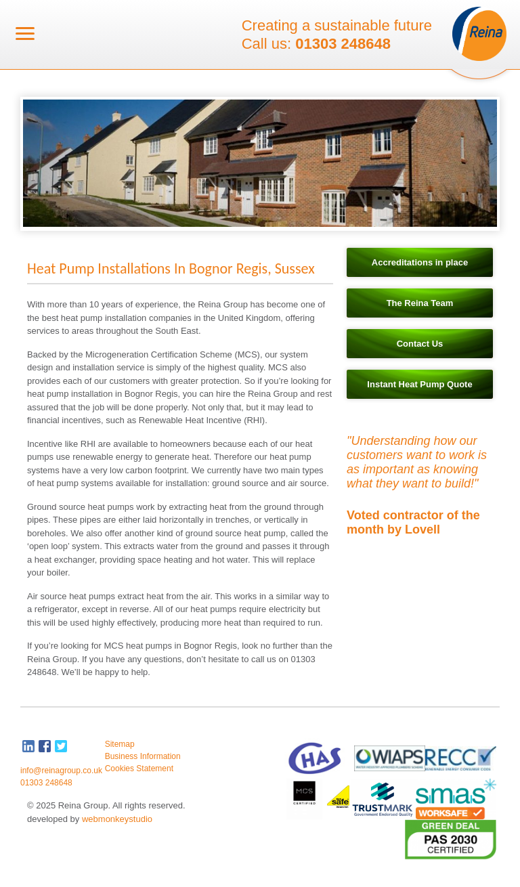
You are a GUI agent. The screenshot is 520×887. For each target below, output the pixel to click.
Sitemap (120, 744)
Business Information (143, 756)
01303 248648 (343, 44)
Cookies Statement (139, 768)
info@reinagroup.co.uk (61, 770)
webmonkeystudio (117, 819)
